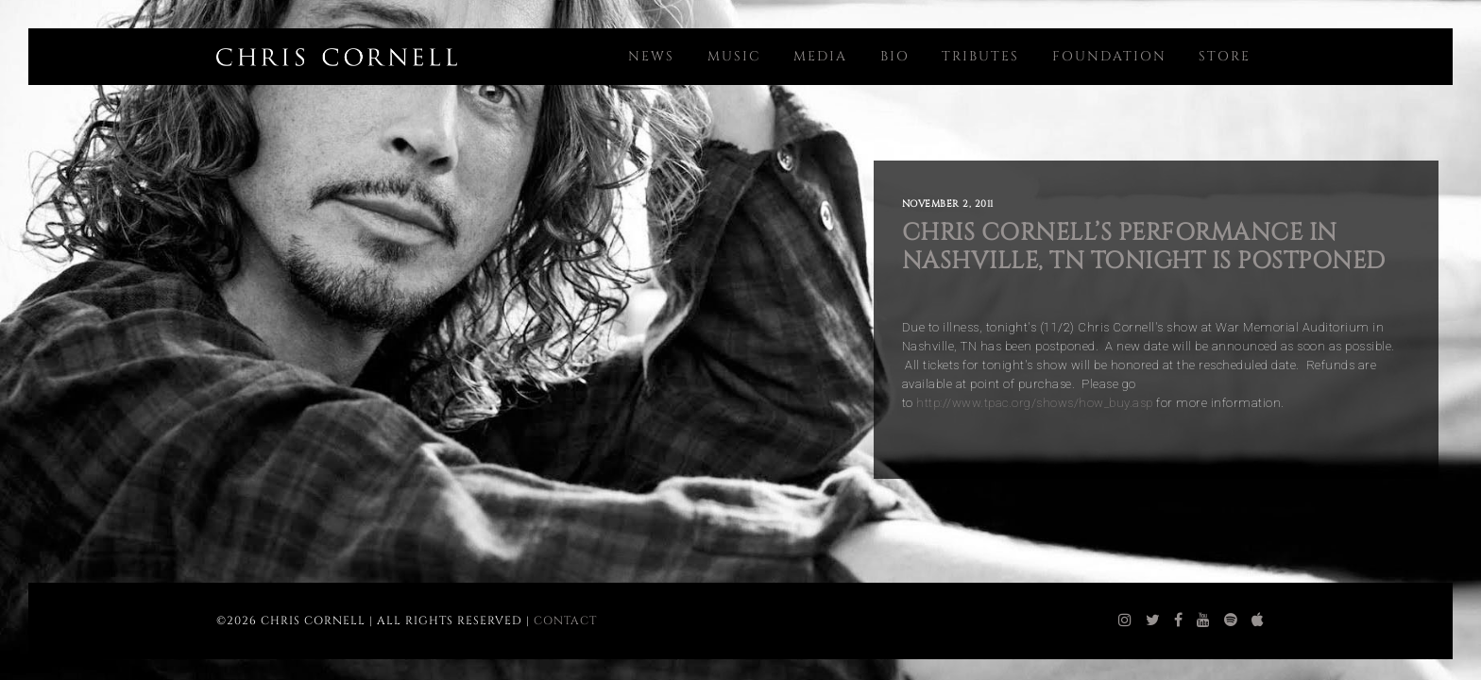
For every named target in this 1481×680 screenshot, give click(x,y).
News (651, 56)
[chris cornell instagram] (1125, 620)
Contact (565, 620)
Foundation (1109, 56)
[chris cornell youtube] (1204, 620)
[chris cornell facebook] (1178, 620)
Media (820, 56)
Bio (895, 56)
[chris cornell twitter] (1153, 620)
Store (1225, 56)
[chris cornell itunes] (1258, 620)
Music (734, 56)
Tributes (980, 56)
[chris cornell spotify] (1231, 620)
